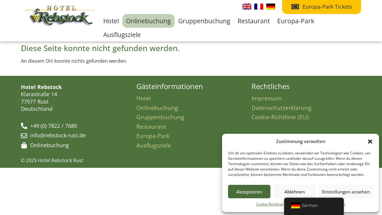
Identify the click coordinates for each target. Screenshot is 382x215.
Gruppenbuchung (204, 21)
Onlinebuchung (148, 21)
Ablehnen (294, 192)
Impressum (267, 98)
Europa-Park (295, 21)
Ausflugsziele (122, 34)
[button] (370, 142)
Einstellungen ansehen (346, 192)
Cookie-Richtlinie (270, 204)
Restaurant (254, 21)
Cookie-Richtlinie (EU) (280, 117)
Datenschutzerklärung (281, 108)
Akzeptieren (249, 192)
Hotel (111, 21)
